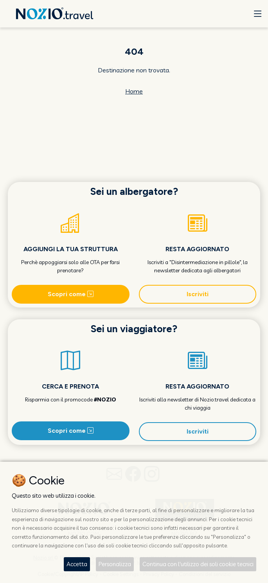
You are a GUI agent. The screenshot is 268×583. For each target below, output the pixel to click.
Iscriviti (198, 294)
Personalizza (115, 564)
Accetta (77, 564)
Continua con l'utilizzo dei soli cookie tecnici (198, 564)
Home (134, 91)
